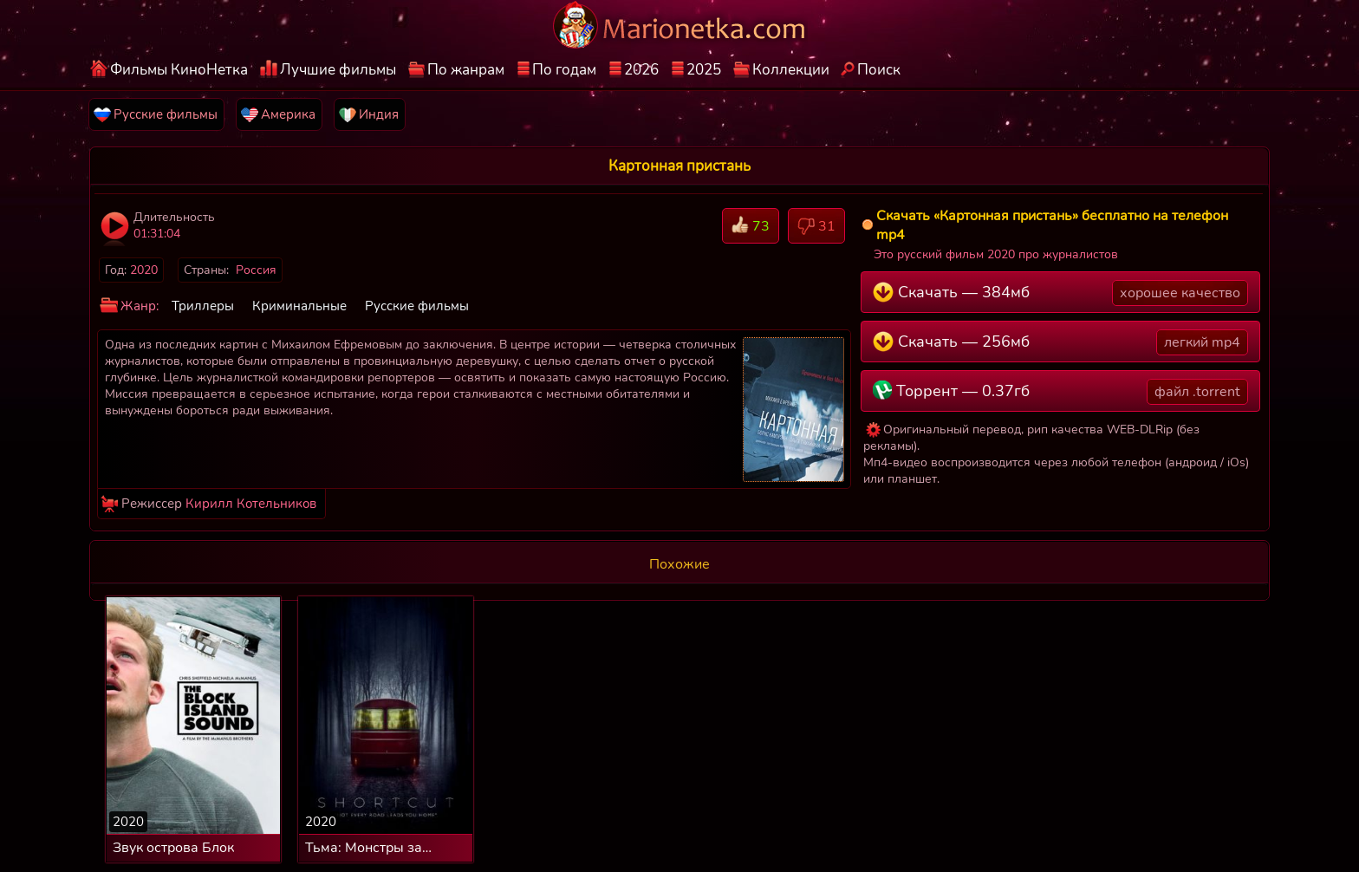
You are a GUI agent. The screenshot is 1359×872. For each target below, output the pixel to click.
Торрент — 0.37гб (1060, 392)
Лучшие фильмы (338, 70)
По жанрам (465, 70)
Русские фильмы (417, 306)
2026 (641, 70)
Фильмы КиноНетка (179, 70)
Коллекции (790, 70)
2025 (703, 70)
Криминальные (299, 306)
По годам (564, 70)
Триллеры (203, 306)
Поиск (879, 70)
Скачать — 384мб (1060, 293)
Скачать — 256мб (1060, 342)
